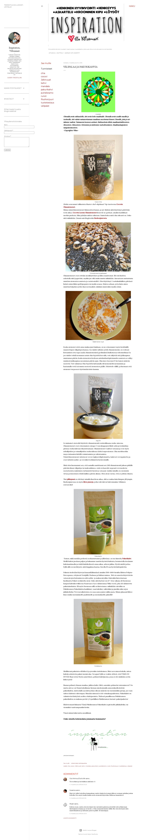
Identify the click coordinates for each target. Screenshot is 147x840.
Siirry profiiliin (14, 78)
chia (43, 73)
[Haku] (132, 6)
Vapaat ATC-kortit (71, 53)
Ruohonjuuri (47, 99)
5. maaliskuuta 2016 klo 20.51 (78, 813)
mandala (45, 86)
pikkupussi (71, 479)
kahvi (43, 83)
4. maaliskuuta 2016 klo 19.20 (78, 784)
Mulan (72, 804)
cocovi (44, 76)
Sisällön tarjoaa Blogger (88, 830)
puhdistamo (47, 93)
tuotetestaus (47, 102)
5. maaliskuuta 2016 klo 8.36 (78, 798)
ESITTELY (59, 53)
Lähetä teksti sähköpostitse (79, 763)
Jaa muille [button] (46, 63)
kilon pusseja (88, 482)
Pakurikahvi (126, 559)
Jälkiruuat (46, 80)
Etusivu (51, 53)
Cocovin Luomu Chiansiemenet (85, 213)
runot (44, 96)
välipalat (45, 106)
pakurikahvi (47, 89)
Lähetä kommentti (69, 818)
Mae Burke (94, 834)
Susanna (73, 790)
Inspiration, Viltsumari (14, 49)
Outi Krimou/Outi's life (77, 778)
